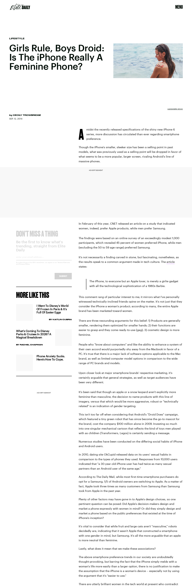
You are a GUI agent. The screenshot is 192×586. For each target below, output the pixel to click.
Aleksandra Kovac (175, 109)
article (171, 261)
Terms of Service (64, 265)
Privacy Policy (24, 266)
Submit (63, 278)
